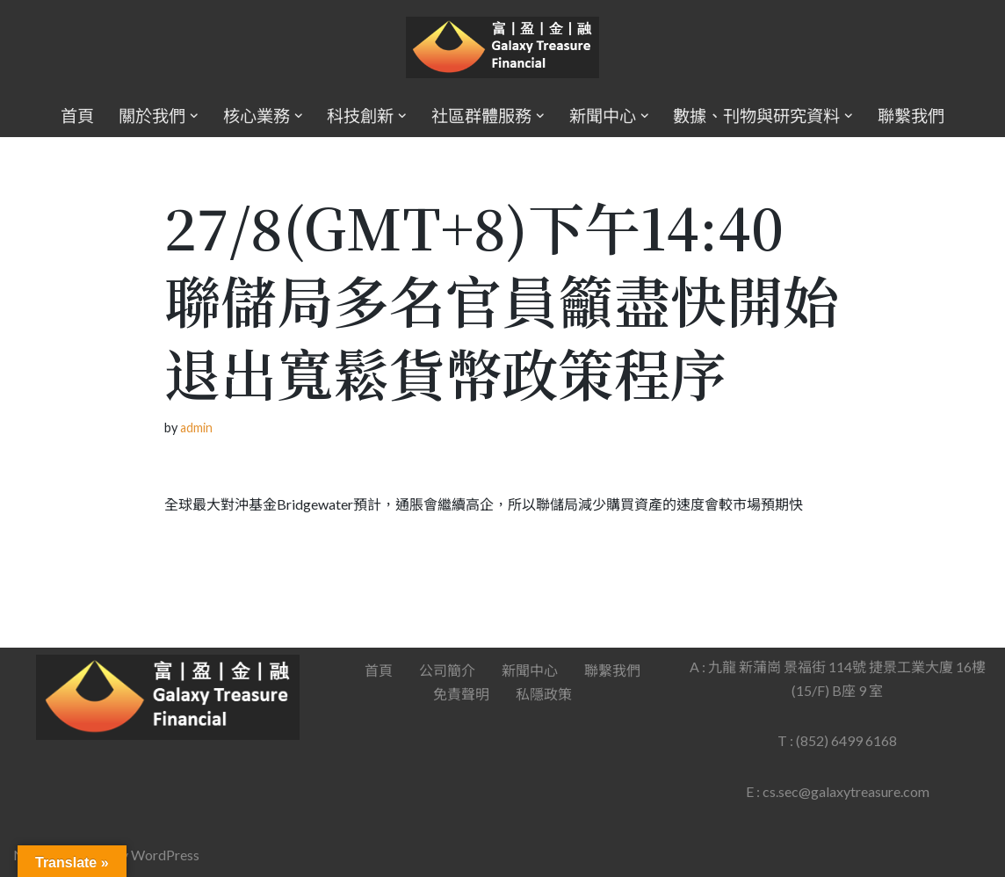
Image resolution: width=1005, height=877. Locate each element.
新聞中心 (530, 670)
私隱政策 (544, 693)
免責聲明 (461, 693)
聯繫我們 (911, 115)
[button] (194, 116)
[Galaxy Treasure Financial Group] (502, 48)
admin (196, 427)
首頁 (77, 115)
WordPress (165, 854)
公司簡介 (447, 670)
